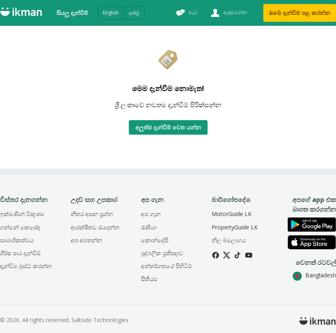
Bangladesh (314, 275)
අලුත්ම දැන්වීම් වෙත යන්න (168, 127)
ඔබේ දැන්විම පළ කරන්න (299, 13)
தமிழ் (134, 12)
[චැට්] (185, 12)
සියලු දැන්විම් (72, 13)
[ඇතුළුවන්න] (228, 12)
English (111, 12)
